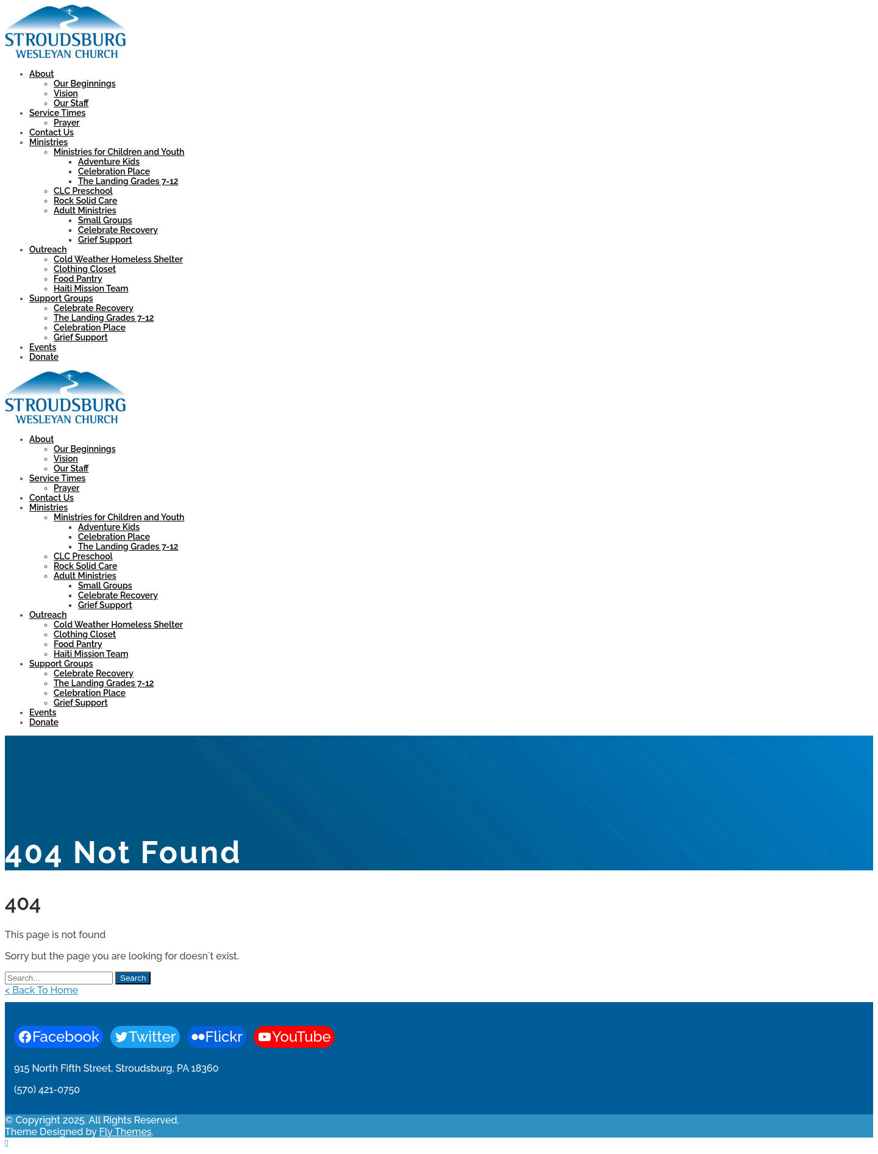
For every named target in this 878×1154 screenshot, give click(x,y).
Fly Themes (125, 1132)
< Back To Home (41, 990)
